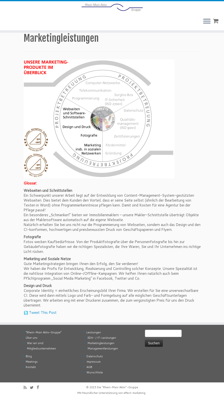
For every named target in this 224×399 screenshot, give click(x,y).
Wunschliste (94, 372)
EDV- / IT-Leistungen (102, 338)
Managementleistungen (103, 348)
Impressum (93, 362)
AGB (89, 367)
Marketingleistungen (101, 343)
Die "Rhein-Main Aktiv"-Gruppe (117, 387)
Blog (29, 356)
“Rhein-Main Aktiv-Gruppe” (43, 332)
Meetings (32, 362)
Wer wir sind (35, 343)
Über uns (31, 338)
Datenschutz (94, 356)
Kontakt (31, 367)
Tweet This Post (43, 312)
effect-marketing (134, 393)
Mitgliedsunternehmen (41, 348)
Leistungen (93, 332)
